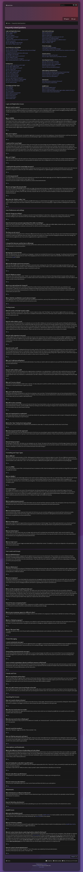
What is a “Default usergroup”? (49, 41)
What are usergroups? (47, 35)
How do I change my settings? (12, 48)
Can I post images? (10, 91)
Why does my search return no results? (50, 63)
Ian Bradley (45, 864)
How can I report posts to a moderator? (14, 78)
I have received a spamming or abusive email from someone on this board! (58, 50)
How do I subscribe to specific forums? (50, 75)
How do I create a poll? (11, 69)
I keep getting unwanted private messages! (51, 48)
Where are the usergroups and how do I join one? (53, 37)
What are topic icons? (10, 98)
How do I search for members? (49, 65)
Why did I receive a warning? (12, 76)
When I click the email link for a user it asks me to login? (18, 60)
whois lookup (36, 835)
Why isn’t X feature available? (48, 89)
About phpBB (39, 816)
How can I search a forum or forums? (50, 61)
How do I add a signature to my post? (14, 68)
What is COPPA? (9, 34)
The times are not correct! (11, 51)
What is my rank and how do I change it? (15, 58)
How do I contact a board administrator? (51, 91)
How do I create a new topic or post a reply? (15, 65)
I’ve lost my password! (10, 41)
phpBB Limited (46, 814)
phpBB (13, 257)
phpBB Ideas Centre (70, 824)
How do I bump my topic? (11, 82)
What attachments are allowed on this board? (52, 81)
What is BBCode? (9, 87)
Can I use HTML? (9, 88)
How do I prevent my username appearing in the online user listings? (21, 50)
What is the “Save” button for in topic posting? (16, 79)
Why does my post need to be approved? (14, 80)
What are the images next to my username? (15, 56)
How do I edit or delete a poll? (12, 72)
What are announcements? (12, 94)
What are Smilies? (10, 90)
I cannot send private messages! (49, 47)
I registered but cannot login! (12, 37)
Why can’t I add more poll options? (13, 70)
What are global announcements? (13, 92)
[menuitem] (73, 19)
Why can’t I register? (10, 35)
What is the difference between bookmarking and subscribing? (55, 72)
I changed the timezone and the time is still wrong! (17, 53)
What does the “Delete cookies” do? (13, 44)
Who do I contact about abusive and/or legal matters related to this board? (58, 90)
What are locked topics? (11, 97)
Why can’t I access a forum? (12, 73)
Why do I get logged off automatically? (14, 42)
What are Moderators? (47, 34)
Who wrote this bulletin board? (49, 87)
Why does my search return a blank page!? (51, 64)
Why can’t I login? (10, 38)
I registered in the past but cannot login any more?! (17, 39)
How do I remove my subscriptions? (50, 76)
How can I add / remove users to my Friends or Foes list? (54, 56)
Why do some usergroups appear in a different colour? (54, 39)
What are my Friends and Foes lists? (50, 55)
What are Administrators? (47, 32)
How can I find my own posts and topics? (51, 67)
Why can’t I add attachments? (12, 75)
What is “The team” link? (47, 42)
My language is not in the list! (12, 54)
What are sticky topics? (11, 95)
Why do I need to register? (11, 32)
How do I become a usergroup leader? (50, 38)
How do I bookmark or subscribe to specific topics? (53, 73)
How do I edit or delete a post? (12, 66)
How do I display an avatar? (12, 57)
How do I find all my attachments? (49, 82)
